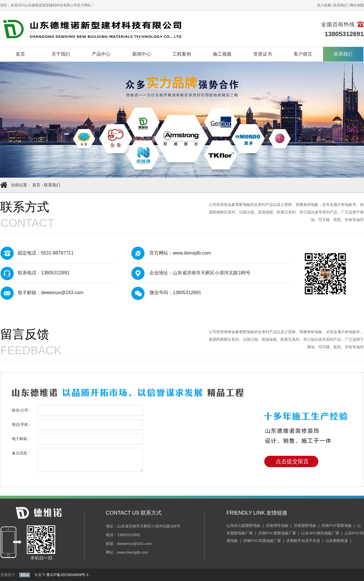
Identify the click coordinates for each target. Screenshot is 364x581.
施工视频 (222, 54)
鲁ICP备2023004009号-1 (68, 575)
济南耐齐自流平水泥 (303, 540)
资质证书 (262, 54)
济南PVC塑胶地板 (336, 525)
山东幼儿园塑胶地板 (243, 525)
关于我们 (60, 54)
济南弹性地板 (277, 525)
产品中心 (101, 54)
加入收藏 (324, 5)
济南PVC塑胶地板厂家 (277, 533)
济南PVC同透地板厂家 (262, 540)
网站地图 (357, 5)
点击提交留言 (292, 461)
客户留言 (303, 54)
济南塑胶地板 (305, 525)
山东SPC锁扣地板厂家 (320, 533)
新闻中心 (141, 54)
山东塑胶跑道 (336, 540)
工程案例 (181, 54)
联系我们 (340, 5)
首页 (20, 54)
